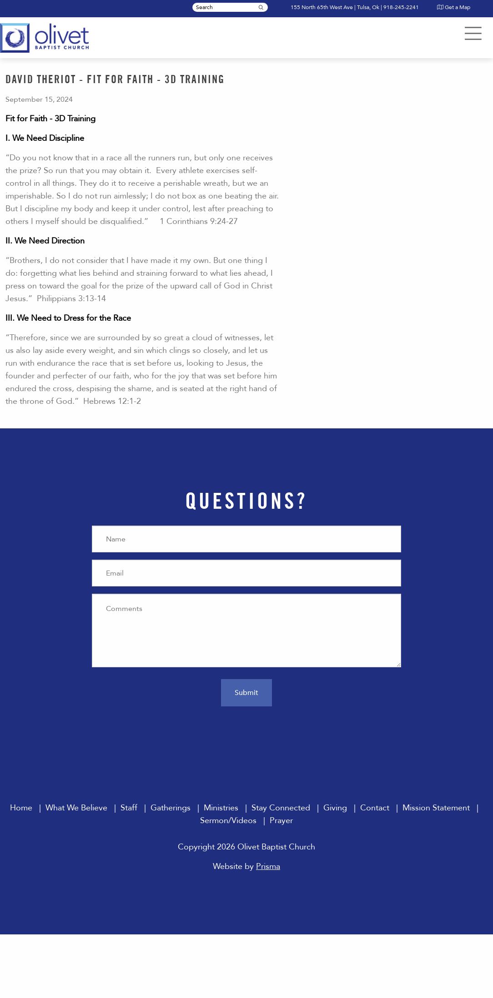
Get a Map (453, 7)
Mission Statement (436, 808)
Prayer (281, 820)
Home (21, 808)
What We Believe (76, 808)
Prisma (268, 866)
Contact (374, 808)
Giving (335, 808)
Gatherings (171, 808)
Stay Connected (281, 808)
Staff (129, 808)
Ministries (221, 808)
